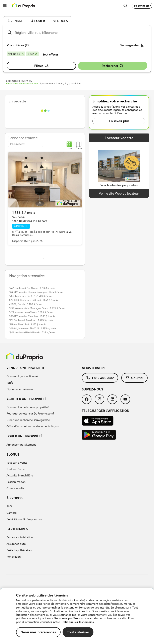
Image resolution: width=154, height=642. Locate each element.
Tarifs (9, 382)
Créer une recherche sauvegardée (28, 420)
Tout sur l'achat (15, 469)
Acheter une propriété (26, 399)
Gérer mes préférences (38, 632)
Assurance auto (16, 544)
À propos (14, 498)
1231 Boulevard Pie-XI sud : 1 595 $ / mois (31, 320)
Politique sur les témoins (78, 622)
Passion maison (15, 482)
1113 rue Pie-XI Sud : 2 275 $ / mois (27, 324)
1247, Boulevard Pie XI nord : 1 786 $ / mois (32, 287)
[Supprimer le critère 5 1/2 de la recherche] (32, 54)
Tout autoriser (78, 632)
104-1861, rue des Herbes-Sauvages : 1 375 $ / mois (36, 291)
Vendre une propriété (25, 368)
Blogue (12, 454)
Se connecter (142, 5)
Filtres (41, 66)
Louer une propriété (24, 436)
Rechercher (113, 66)
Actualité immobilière (19, 475)
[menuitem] (44, 379)
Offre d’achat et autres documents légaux (33, 426)
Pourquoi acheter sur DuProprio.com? (30, 413)
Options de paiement (20, 389)
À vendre (15, 21)
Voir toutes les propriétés (119, 185)
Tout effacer (50, 54)
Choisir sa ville (15, 488)
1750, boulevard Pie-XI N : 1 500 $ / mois (30, 295)
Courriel (134, 378)
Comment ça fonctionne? (22, 376)
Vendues (60, 21)
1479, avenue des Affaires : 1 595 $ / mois (31, 312)
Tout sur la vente (16, 462)
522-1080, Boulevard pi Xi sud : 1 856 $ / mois (33, 299)
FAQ (9, 506)
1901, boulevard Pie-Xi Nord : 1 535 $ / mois (32, 332)
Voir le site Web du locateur (119, 193)
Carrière (11, 513)
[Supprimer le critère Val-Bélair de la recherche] (16, 54)
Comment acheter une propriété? (27, 407)
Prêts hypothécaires (19, 550)
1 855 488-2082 (100, 378)
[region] (77, 615)
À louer (38, 21)
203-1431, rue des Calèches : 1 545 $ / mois (32, 316)
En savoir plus (119, 121)
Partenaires (17, 529)
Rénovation (13, 556)
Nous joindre (94, 368)
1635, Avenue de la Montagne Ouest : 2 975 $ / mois (37, 308)
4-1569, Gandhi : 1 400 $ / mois (25, 304)
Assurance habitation (19, 537)
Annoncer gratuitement (21, 444)
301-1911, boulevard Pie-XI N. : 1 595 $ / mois (32, 328)
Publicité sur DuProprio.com (24, 519)
